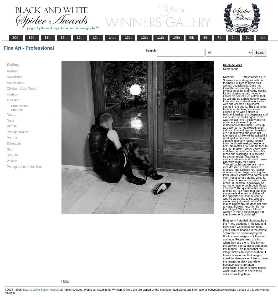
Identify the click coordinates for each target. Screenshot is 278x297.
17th (64, 37)
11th (160, 37)
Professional (19, 106)
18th (48, 37)
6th (234, 37)
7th (219, 37)
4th (262, 37)
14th (112, 37)
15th (96, 37)
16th (80, 37)
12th (144, 37)
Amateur (17, 110)
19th (31, 37)
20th (15, 37)
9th (191, 37)
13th (128, 37)
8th (205, 37)
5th (248, 37)
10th (176, 37)
